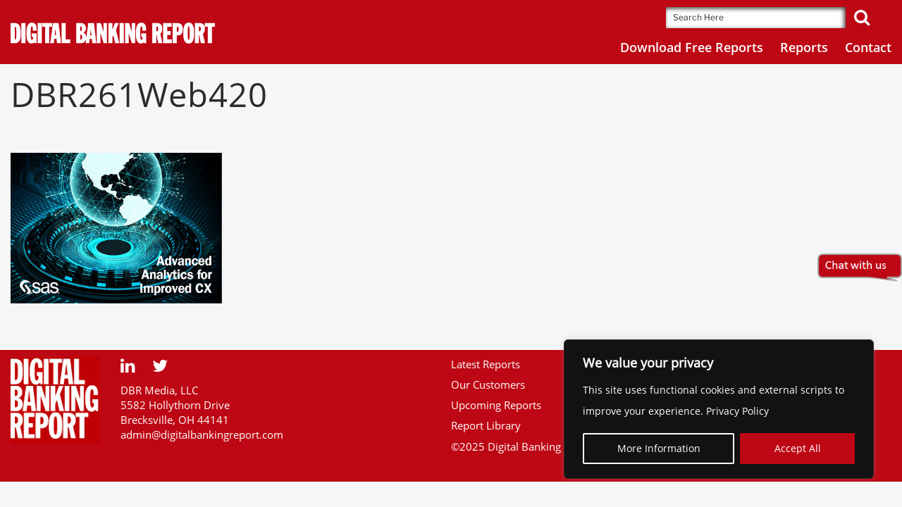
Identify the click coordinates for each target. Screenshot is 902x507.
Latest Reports (485, 364)
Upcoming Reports (496, 405)
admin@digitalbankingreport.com (202, 434)
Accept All (797, 448)
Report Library (486, 425)
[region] (719, 409)
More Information (658, 448)
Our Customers (488, 384)
